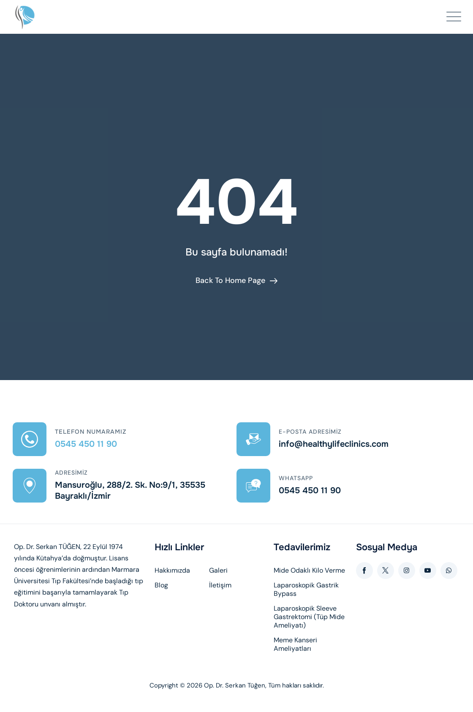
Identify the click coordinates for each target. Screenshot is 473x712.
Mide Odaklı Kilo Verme (309, 570)
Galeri (218, 570)
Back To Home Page (230, 280)
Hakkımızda (172, 570)
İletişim (220, 585)
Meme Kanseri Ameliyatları (295, 644)
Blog (161, 585)
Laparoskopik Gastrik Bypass (306, 589)
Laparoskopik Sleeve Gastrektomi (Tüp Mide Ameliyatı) (309, 617)
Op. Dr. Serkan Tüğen (234, 685)
